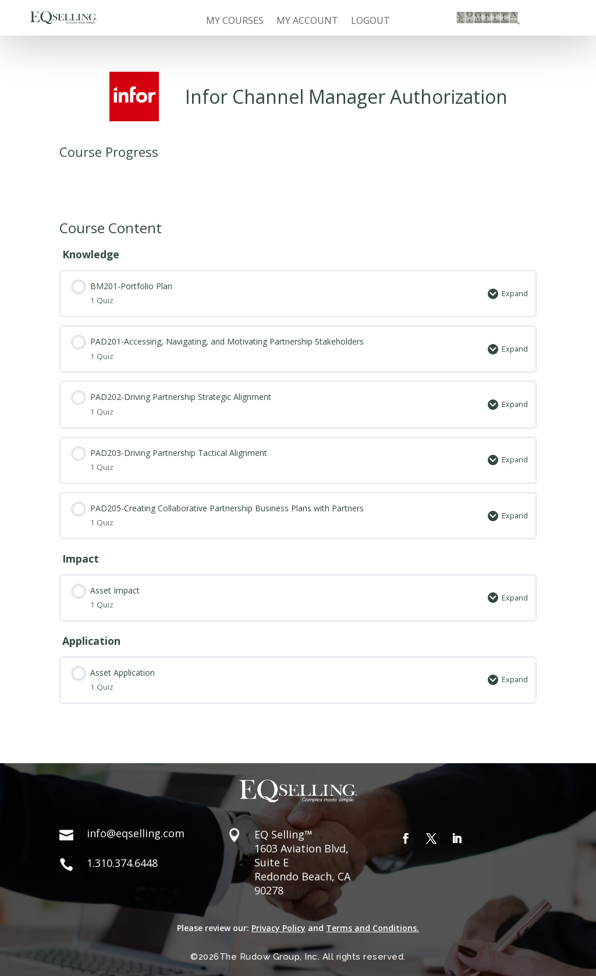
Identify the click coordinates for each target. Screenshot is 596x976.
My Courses (235, 21)
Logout (370, 21)
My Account (307, 21)
